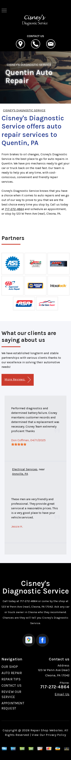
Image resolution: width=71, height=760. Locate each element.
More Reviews (17, 380)
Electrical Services (24, 469)
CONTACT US (12, 685)
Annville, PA (20, 474)
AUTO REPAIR (12, 673)
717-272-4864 (14, 209)
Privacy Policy (56, 735)
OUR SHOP (10, 667)
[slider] (18, 444)
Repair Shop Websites (46, 730)
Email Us (62, 694)
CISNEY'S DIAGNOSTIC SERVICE (29, 65)
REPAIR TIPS (11, 679)
